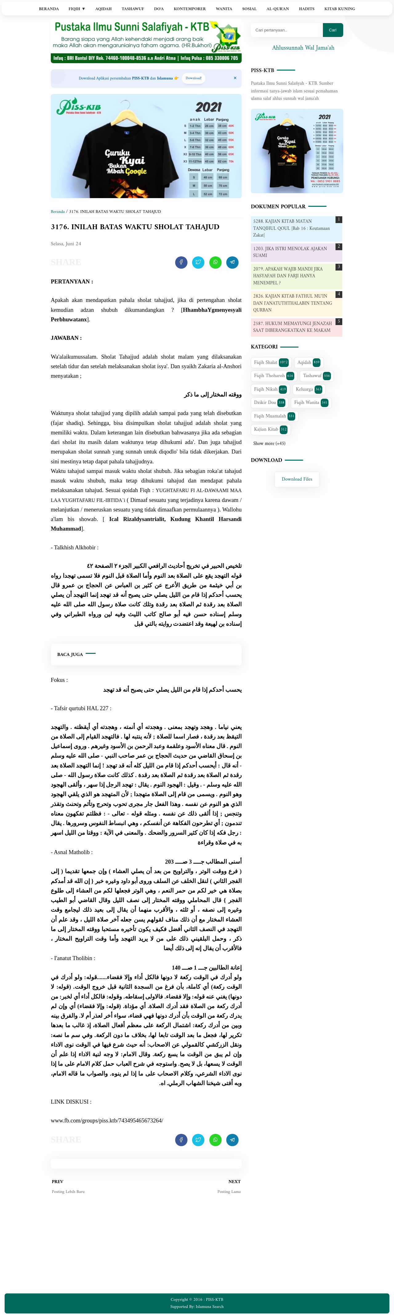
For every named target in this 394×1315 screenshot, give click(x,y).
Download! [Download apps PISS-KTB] (194, 78)
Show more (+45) (269, 444)
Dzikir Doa (269, 402)
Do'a (159, 9)
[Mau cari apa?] (287, 30)
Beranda (49, 9)
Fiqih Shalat (271, 362)
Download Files (297, 479)
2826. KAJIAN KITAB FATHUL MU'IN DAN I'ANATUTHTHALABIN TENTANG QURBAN (292, 303)
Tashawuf (133, 9)
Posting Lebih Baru (68, 1192)
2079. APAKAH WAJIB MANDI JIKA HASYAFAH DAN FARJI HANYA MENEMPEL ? (288, 276)
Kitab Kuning (339, 9)
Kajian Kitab (271, 429)
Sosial (249, 9)
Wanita (224, 9)
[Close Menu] (235, 78)
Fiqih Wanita (311, 402)
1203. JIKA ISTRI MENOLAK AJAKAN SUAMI (290, 252)
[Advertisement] (146, 1249)
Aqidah (103, 9)
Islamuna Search (209, 1307)
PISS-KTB (262, 70)
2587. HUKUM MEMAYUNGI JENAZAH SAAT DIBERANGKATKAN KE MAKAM (292, 327)
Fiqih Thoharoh (274, 376)
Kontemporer (190, 9)
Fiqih (77, 9)
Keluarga (309, 389)
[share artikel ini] (181, 262)
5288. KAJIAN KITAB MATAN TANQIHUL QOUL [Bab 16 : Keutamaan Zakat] (291, 229)
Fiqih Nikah (270, 389)
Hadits (306, 9)
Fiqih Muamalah (275, 416)
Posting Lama (228, 1192)
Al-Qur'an (278, 9)
